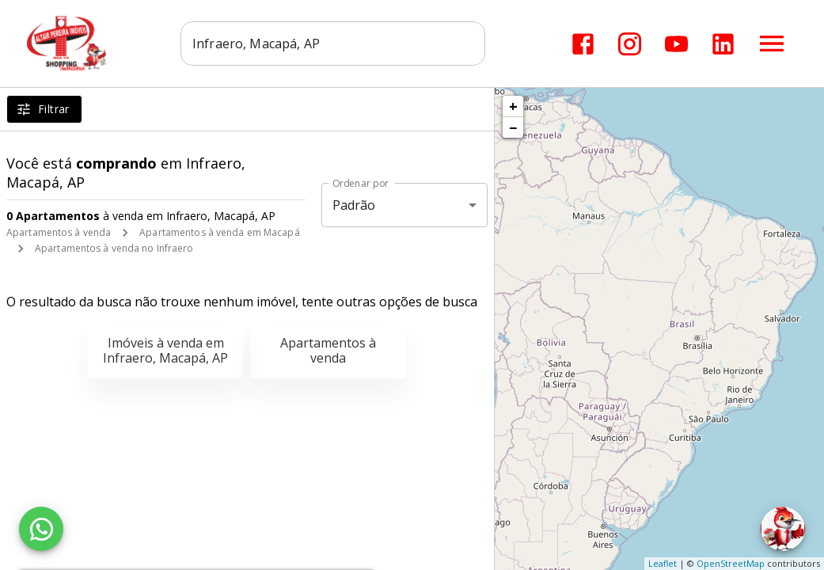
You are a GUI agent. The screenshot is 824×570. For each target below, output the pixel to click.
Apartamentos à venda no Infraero (114, 248)
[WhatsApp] (41, 529)
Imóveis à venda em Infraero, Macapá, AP (165, 350)
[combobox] (332, 43)
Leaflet (662, 563)
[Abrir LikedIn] (723, 44)
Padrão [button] (354, 205)
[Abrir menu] (771, 43)
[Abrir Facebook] (583, 44)
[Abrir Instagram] (630, 44)
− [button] (513, 127)
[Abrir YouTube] (676, 44)
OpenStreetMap (731, 563)
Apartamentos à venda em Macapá (219, 232)
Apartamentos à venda (58, 232)
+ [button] (513, 106)
